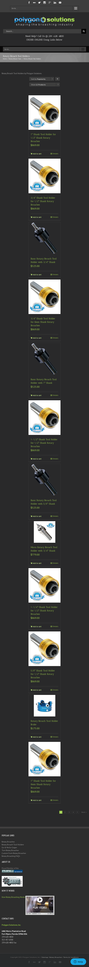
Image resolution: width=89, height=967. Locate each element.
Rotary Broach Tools (15, 59)
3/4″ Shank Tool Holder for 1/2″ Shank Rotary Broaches (43, 201)
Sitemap (45, 957)
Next (83, 812)
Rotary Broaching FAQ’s (11, 856)
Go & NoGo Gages (9, 847)
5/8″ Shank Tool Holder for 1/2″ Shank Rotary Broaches (43, 674)
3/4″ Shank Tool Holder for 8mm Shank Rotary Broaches (43, 322)
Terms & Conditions (71, 957)
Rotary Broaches (8, 842)
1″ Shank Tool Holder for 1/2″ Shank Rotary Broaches (43, 138)
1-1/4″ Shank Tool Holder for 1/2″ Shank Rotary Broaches (44, 610)
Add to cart (37, 153)
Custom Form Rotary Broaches (14, 853)
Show (38, 85)
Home (5, 59)
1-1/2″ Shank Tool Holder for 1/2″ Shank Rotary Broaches (44, 443)
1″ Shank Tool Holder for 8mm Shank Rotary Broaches (43, 784)
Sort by (38, 79)
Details (55, 153)
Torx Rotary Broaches (10, 850)
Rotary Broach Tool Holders (13, 845)
